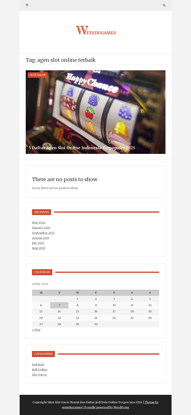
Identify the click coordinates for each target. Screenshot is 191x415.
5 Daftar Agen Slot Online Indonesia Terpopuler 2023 (82, 147)
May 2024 (39, 222)
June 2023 (38, 248)
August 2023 (40, 238)
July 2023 (38, 243)
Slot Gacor (38, 74)
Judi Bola (38, 364)
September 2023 (43, 233)
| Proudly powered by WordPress (105, 407)
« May (36, 330)
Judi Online (39, 369)
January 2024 (41, 227)
